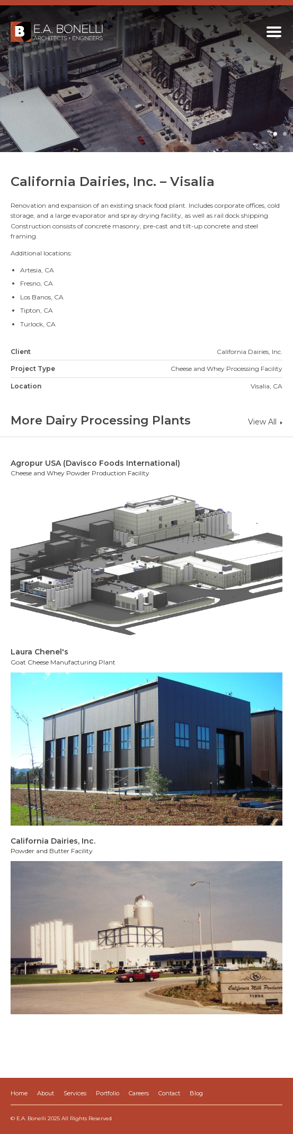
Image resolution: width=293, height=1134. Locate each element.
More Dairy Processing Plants (101, 420)
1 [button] (276, 134)
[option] (146, 78)
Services (75, 1093)
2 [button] (285, 134)
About (45, 1093)
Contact (169, 1093)
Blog (196, 1093)
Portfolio (107, 1093)
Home (19, 1093)
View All (265, 422)
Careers (139, 1093)
